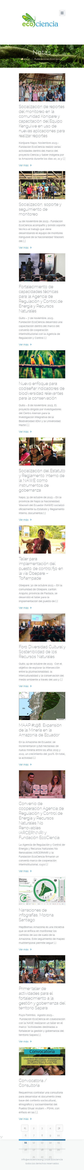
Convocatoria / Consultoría (33, 1083)
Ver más (25, 165)
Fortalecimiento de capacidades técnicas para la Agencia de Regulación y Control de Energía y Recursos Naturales (41, 298)
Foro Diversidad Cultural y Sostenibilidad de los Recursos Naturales (42, 651)
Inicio (27, 59)
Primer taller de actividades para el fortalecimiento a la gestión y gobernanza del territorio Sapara (42, 998)
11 (25, 1142)
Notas (43, 63)
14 (50, 1142)
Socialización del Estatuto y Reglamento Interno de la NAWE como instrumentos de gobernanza (42, 480)
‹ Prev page (24, 1128)
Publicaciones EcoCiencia (48, 59)
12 (34, 1142)
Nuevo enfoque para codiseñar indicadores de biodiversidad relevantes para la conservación (41, 391)
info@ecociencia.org (32, 1159)
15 (58, 1142)
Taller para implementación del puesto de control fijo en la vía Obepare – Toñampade (41, 568)
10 (58, 1135)
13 (42, 1142)
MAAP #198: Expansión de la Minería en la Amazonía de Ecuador (40, 730)
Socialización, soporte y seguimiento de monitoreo (40, 209)
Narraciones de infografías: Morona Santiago (36, 915)
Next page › (59, 1128)
